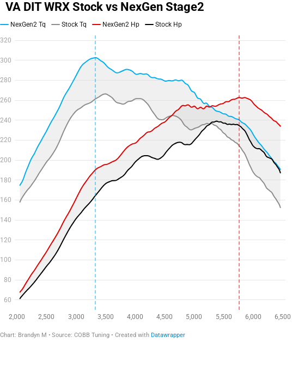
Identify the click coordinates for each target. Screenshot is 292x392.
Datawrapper (168, 335)
